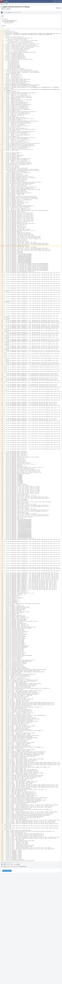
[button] (61, 1)
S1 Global (18, 864)
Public (9, 9)
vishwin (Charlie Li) (22, 866)
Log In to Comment (7, 870)
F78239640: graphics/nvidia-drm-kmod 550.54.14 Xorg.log (10, 21)
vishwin (9, 12)
